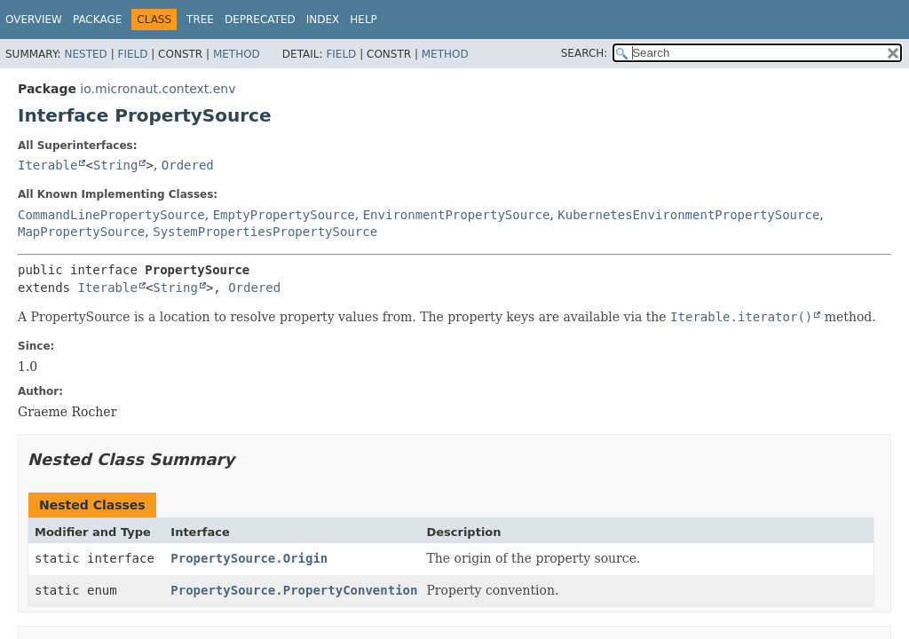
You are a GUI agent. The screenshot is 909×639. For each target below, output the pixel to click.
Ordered (188, 165)
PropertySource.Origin (249, 558)
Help (363, 19)
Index (323, 19)
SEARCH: (584, 53)
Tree (200, 19)
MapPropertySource (81, 232)
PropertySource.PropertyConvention (293, 590)
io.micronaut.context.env (157, 89)
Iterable (47, 165)
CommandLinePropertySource (111, 215)
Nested (85, 54)
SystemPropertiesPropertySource (265, 232)
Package (97, 19)
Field (132, 54)
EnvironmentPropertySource (456, 215)
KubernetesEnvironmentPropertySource (688, 215)
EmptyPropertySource (284, 215)
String (115, 165)
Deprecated (260, 19)
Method (236, 54)
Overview (33, 19)
